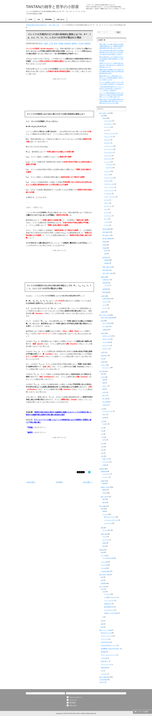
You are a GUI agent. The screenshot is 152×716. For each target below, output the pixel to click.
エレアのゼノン (108, 124)
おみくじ (105, 386)
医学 (102, 508)
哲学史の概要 (106, 229)
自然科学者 (104, 471)
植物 (103, 483)
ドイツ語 (103, 555)
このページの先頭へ (143, 712)
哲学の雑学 (105, 270)
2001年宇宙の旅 (105, 642)
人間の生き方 (106, 279)
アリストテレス (108, 177)
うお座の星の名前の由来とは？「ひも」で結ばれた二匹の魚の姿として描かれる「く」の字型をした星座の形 (111, 88)
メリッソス (107, 127)
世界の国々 (104, 355)
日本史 (103, 352)
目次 (38, 19)
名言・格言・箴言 (107, 273)
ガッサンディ (108, 206)
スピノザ (106, 212)
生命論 (104, 241)
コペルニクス (106, 474)
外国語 (101, 550)
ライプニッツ (108, 215)
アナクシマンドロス (109, 133)
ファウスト (107, 594)
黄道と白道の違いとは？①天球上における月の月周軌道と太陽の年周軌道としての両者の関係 (111, 58)
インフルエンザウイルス (111, 520)
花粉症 (104, 543)
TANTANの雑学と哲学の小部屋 (52, 7)
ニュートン (105, 477)
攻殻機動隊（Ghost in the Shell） (110, 648)
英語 (102, 552)
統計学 (104, 502)
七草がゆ (105, 405)
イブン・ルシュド (109, 190)
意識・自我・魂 (106, 267)
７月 (102, 437)
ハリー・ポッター (109, 600)
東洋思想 (105, 257)
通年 (102, 374)
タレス (106, 130)
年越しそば (105, 458)
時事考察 (103, 583)
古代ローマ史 (106, 339)
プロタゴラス (109, 164)
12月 (102, 456)
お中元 (104, 439)
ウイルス (105, 514)
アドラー (105, 308)
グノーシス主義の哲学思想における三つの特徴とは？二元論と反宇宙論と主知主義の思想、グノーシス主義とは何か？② (111, 94)
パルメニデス (108, 121)
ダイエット (105, 539)
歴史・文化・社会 (104, 315)
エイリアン (104, 674)
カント (106, 219)
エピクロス (107, 181)
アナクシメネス (108, 136)
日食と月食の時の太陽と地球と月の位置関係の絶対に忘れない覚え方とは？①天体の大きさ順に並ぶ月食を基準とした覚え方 (111, 52)
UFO (105, 253)
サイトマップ (73, 700)
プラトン (106, 174)
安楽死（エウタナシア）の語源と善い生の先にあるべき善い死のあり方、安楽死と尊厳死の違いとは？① (111, 65)
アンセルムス (108, 193)
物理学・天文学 (78, 43)
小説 (103, 591)
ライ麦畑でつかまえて (110, 597)
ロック (106, 209)
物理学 (87, 43)
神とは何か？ (106, 235)
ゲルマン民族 (106, 342)
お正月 (103, 377)
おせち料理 (105, 402)
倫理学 (103, 277)
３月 (102, 421)
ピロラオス (107, 143)
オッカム (106, 200)
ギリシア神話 (106, 323)
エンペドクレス (108, 149)
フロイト (105, 302)
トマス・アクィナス (109, 196)
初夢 (103, 389)
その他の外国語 (105, 571)
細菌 (103, 511)
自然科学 (67, 43)
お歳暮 (104, 465)
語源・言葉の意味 (104, 677)
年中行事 (101, 371)
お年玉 (104, 392)
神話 (102, 321)
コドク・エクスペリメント (108, 655)
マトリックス (105, 639)
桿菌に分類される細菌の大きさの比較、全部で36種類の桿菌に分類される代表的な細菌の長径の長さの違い (111, 71)
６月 (102, 434)
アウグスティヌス (109, 184)
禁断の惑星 (104, 667)
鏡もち (104, 395)
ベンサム (106, 285)
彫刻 (102, 627)
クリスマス (105, 462)
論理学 (103, 312)
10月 (102, 450)
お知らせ (101, 682)
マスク (104, 536)
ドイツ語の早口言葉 (108, 558)
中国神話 (105, 329)
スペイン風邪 (106, 530)
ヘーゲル (106, 222)
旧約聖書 (105, 289)
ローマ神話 (105, 326)
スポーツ (103, 365)
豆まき (104, 414)
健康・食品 (104, 534)
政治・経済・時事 (104, 574)
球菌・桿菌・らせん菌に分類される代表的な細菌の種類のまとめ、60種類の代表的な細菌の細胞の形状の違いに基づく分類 (111, 46)
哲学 (55, 43)
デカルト (106, 203)
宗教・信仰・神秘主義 (107, 317)
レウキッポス (108, 155)
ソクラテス (107, 171)
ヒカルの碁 (104, 658)
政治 (102, 577)
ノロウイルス (108, 523)
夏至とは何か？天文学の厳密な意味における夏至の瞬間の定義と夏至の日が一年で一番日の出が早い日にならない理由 (111, 101)
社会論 (104, 245)
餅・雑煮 (105, 398)
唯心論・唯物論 (106, 238)
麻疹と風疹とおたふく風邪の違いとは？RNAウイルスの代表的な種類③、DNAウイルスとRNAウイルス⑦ (111, 77)
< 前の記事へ (31, 482)
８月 (102, 443)
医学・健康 (102, 506)
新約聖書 (105, 292)
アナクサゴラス (108, 152)
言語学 (103, 362)
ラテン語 (103, 568)
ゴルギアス (109, 167)
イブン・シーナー (109, 187)
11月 (102, 453)
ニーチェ (106, 225)
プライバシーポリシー (75, 697)
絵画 (102, 624)
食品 (103, 546)
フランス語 (104, 562)
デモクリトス (108, 158)
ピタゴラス (107, 139)
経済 (102, 580)
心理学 (103, 296)
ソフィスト (107, 162)
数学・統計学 (105, 496)
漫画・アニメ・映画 (105, 630)
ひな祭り (105, 424)
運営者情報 (48, 19)
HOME (30, 19)
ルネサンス (105, 348)
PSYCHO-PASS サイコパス (109, 645)
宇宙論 (60, 43)
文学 (102, 589)
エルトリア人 (106, 345)
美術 (102, 620)
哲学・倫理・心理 (46, 43)
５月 (102, 431)
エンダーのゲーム (109, 610)
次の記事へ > (88, 482)
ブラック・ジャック (106, 636)
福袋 (103, 379)
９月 (102, 446)
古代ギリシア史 (106, 336)
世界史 (103, 333)
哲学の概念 (105, 232)
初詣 (103, 383)
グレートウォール (106, 664)
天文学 (104, 493)
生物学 (103, 481)
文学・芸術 (102, 586)
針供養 (104, 417)
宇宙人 (106, 250)
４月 (102, 427)
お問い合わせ (60, 19)
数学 (103, 499)
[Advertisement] (59, 95)
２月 (102, 408)
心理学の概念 (106, 298)
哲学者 (104, 118)
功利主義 (105, 283)
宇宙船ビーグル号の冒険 (111, 613)
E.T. (102, 670)
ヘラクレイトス (108, 146)
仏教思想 (106, 263)
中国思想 (106, 260)
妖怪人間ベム (105, 661)
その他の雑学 (103, 679)
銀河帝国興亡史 (108, 607)
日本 (102, 358)
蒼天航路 (103, 652)
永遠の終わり (108, 603)
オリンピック (106, 367)
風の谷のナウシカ (106, 633)
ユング (104, 305)
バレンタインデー (107, 411)
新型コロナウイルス (109, 517)
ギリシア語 (104, 565)
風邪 (102, 527)
